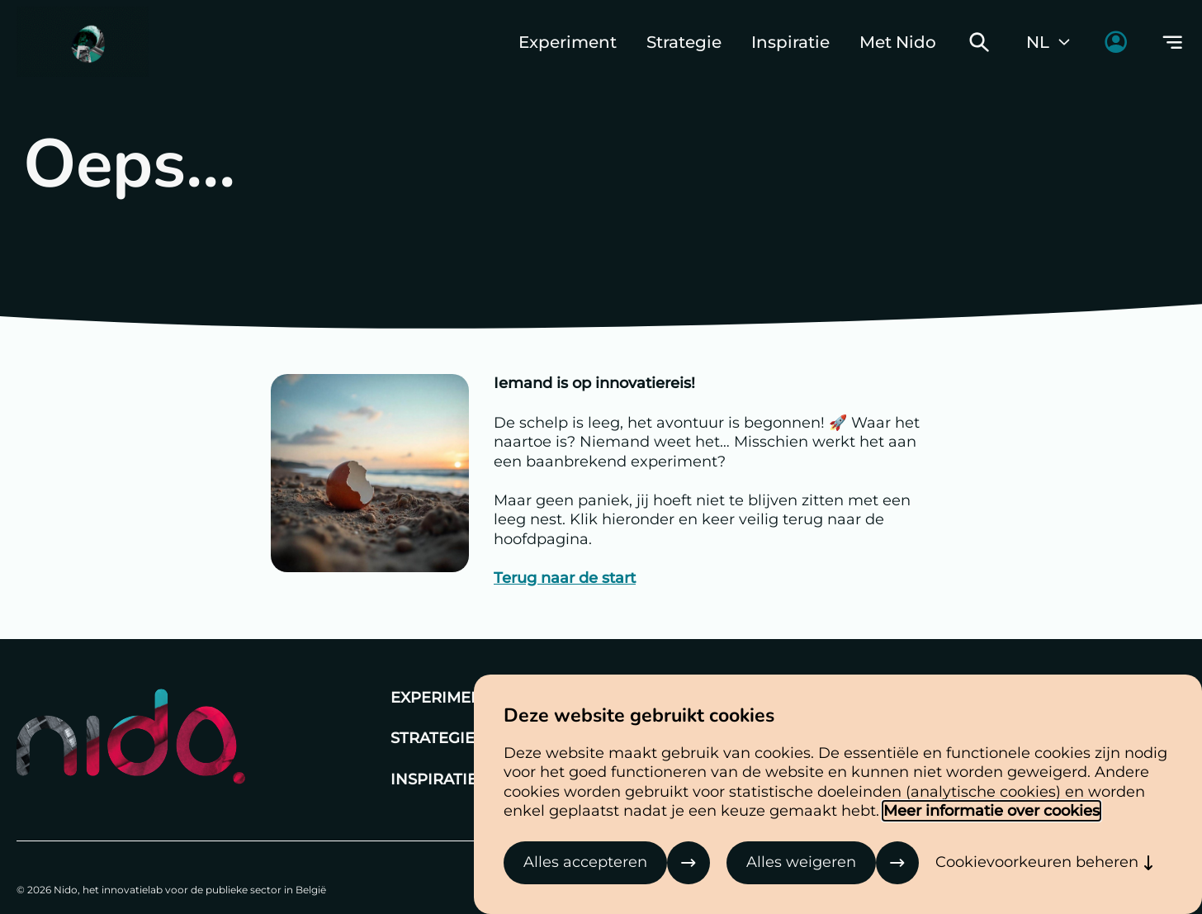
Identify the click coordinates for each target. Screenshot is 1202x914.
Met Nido (897, 42)
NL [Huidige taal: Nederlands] (1049, 42)
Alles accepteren (585, 862)
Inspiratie (790, 42)
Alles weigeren (801, 862)
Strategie (684, 42)
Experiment (567, 42)
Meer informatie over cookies (991, 811)
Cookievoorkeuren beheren (1036, 862)
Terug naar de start (565, 578)
